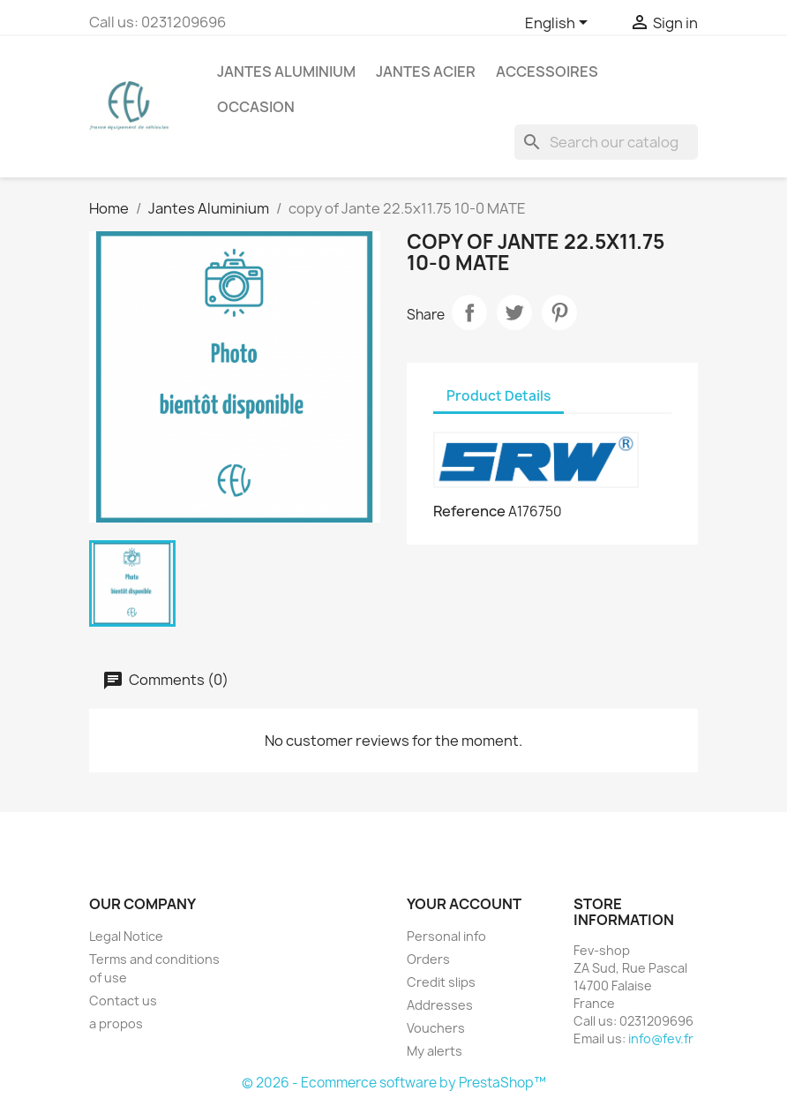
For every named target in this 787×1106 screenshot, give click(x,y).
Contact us (123, 1000)
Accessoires (547, 71)
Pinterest (559, 312)
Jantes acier (426, 71)
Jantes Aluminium (286, 71)
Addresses (440, 1005)
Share (469, 312)
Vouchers (436, 1027)
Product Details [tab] (498, 396)
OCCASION (256, 107)
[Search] (606, 142)
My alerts (434, 1050)
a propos (116, 1023)
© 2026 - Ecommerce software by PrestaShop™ (394, 1082)
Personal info (446, 936)
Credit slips (441, 982)
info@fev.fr (660, 1038)
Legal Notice (126, 936)
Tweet (514, 312)
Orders (428, 959)
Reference (469, 511)
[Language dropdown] (559, 23)
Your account (464, 904)
